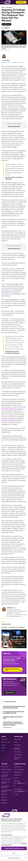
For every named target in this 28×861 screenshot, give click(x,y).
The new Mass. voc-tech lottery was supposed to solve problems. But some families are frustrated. (13, 723)
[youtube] (19, 783)
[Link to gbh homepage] (7, 2)
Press (2, 750)
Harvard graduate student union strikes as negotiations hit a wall (13, 712)
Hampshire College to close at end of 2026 (12, 717)
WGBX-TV (4, 794)
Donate (21, 2)
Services (3, 745)
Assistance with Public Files (5, 787)
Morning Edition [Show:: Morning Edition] (7, 727)
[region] (14, 836)
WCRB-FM (4, 803)
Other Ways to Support (17, 758)
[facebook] (25, 783)
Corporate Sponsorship (17, 748)
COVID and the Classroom (16, 627)
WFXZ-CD (4, 797)
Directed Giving (18, 752)
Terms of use (4, 766)
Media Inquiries (18, 772)
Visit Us (16, 778)
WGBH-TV (4, 791)
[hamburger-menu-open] (2, 2)
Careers (3, 747)
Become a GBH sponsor (14, 126)
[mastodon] (23, 791)
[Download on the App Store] (14, 646)
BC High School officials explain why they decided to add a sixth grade (14, 707)
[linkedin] (14, 786)
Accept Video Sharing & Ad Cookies (14, 848)
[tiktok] (16, 783)
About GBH (4, 739)
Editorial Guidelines (6, 769)
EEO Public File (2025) (5, 782)
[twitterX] (14, 607)
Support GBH (17, 739)
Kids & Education (5, 742)
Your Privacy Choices (14, 858)
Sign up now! (9, 692)
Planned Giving (18, 754)
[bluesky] (21, 783)
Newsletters (17, 775)
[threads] (23, 783)
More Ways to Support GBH (12, 669)
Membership (17, 745)
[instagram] (15, 783)
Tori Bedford (6, 60)
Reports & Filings (5, 779)
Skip (14, 853)
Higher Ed (4, 627)
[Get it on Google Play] (22, 646)
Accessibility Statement (4, 775)
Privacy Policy (5, 772)
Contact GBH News (19, 769)
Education (9, 7)
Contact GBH (17, 766)
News (3, 7)
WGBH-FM (4, 800)
